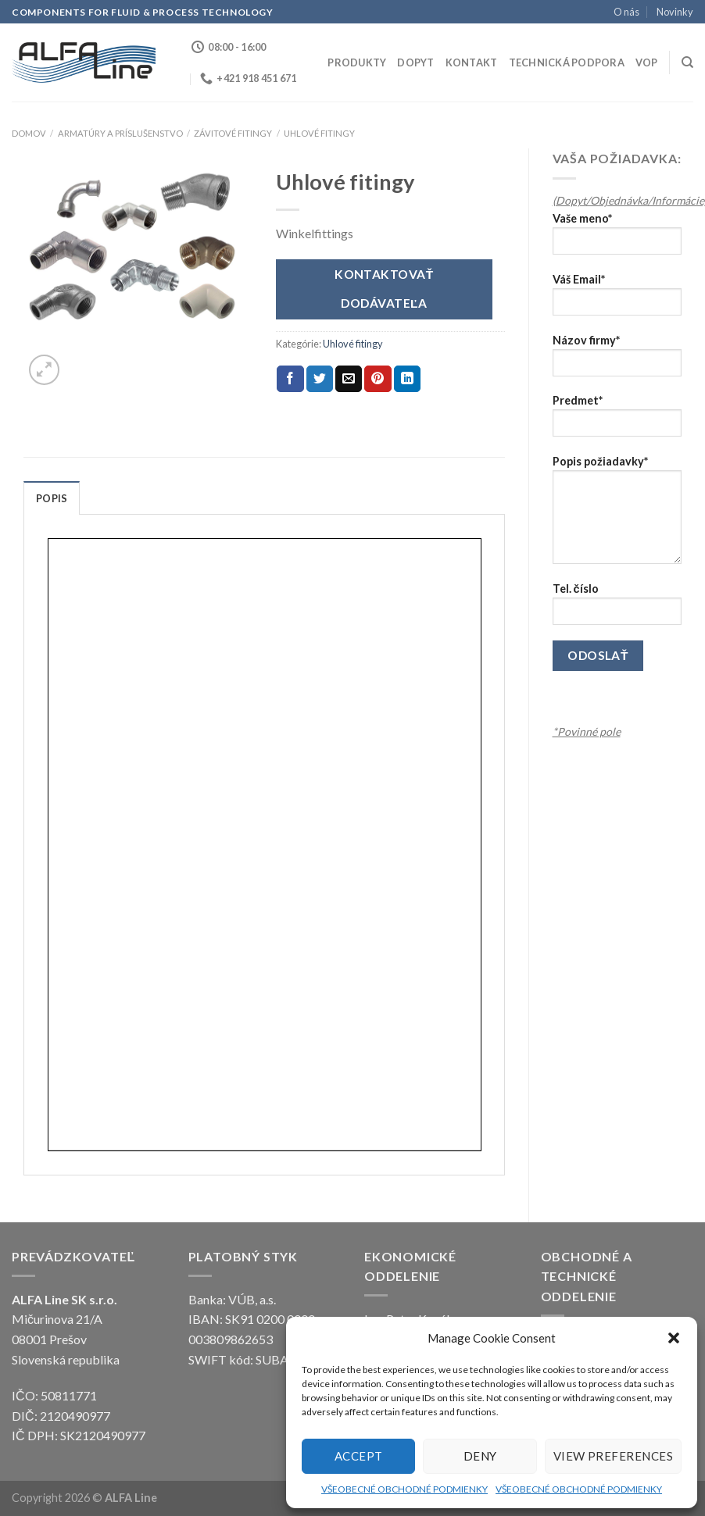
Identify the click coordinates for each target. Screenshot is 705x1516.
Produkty (356, 62)
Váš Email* (617, 299)
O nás (626, 11)
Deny (480, 1456)
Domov (29, 133)
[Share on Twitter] (319, 379)
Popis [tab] (51, 498)
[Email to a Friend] (348, 379)
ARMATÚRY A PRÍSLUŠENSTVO (120, 133)
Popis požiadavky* (617, 515)
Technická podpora (566, 62)
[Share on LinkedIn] (407, 379)
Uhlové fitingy (319, 133)
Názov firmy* (617, 360)
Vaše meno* (617, 239)
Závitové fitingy (233, 133)
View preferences (613, 1456)
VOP (646, 62)
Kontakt (472, 62)
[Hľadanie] (687, 62)
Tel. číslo (617, 609)
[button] (674, 1338)
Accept (359, 1456)
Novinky (675, 11)
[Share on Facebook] (290, 379)
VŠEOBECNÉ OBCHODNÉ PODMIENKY (404, 1489)
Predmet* (617, 421)
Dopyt (415, 62)
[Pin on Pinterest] (377, 379)
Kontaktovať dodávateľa (384, 288)
